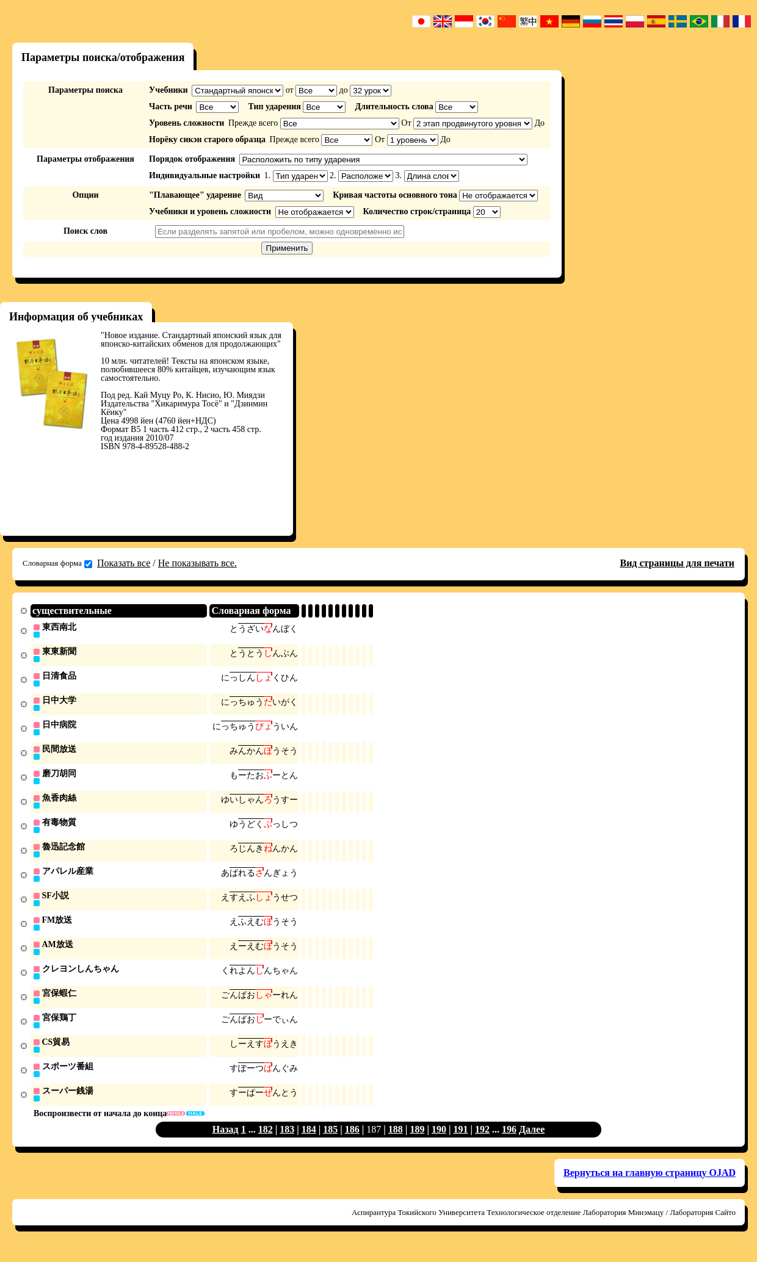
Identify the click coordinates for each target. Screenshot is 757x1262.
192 (482, 1141)
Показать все (123, 563)
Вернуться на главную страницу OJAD (649, 1185)
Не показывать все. (197, 563)
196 (509, 1141)
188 (395, 1141)
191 (460, 1141)
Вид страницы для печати (677, 563)
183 (287, 1141)
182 (265, 1141)
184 (309, 1141)
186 (352, 1141)
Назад (225, 1141)
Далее (532, 1141)
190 (439, 1141)
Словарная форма (57, 563)
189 (417, 1141)
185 (330, 1141)
